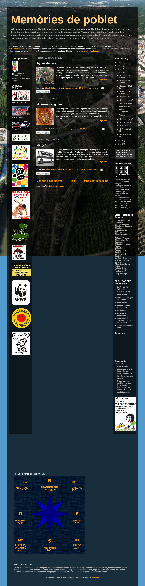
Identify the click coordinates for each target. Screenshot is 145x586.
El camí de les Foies (123, 202)
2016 (120, 62)
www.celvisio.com (16, 49)
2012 (120, 72)
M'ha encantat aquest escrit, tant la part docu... (124, 369)
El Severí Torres (121, 238)
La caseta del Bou (122, 198)
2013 (120, 69)
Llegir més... (104, 80)
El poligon (119, 228)
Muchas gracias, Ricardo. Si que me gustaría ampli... (124, 390)
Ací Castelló (122, 303)
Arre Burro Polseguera (121, 314)
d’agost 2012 (125, 97)
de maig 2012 (125, 119)
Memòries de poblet (64, 19)
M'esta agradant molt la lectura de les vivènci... (124, 383)
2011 (120, 141)
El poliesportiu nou (122, 226)
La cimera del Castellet (120, 255)
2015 (120, 66)
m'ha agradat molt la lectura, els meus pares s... (125, 376)
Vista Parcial (122, 295)
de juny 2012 (125, 103)
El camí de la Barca (122, 206)
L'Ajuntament (120, 230)
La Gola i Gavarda (122, 258)
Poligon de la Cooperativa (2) (121, 273)
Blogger (95, 578)
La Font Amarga (121, 224)
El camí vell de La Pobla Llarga (122, 191)
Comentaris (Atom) (56, 186)
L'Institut (118, 236)
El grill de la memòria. (54, 88)
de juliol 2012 (125, 100)
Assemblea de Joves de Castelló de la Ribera (124, 320)
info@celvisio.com (91, 51)
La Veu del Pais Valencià (123, 288)
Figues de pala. (46, 63)
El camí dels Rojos (122, 208)
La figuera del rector (123, 200)
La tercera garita (121, 204)
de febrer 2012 (125, 129)
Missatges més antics (96, 180)
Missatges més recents (49, 180)
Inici (73, 180)
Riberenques (122, 310)
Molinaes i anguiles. (49, 104)
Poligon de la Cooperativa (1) (121, 269)
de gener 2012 (125, 134)
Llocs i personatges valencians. (125, 299)
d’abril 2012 (124, 123)
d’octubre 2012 (126, 86)
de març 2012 (125, 126)
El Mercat (118, 232)
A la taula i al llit (123, 292)
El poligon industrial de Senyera (123, 187)
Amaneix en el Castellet (120, 251)
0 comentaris (93, 88)
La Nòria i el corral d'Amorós (122, 221)
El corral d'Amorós (122, 180)
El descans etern (121, 234)
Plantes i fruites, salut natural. (123, 306)
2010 (120, 144)
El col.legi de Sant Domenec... (122, 241)
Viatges (41, 145)
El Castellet (119, 248)
